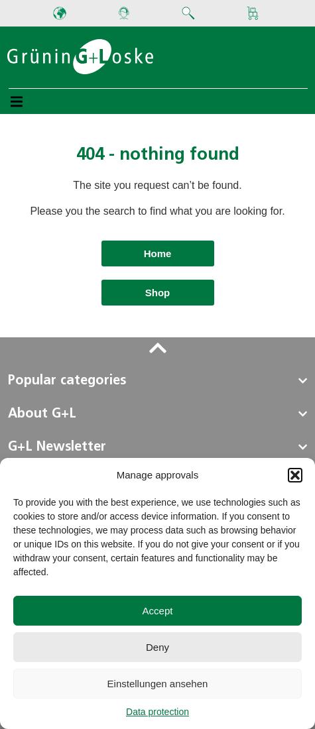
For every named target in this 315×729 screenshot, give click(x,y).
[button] (295, 475)
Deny (157, 647)
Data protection (157, 711)
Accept (158, 610)
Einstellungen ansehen (157, 683)
